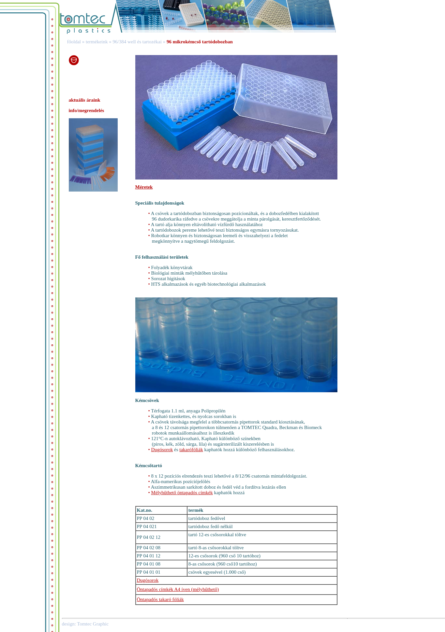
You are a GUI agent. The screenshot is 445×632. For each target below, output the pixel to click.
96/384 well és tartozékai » (140, 41)
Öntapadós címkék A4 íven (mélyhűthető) (178, 589)
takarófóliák (191, 449)
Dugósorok (162, 449)
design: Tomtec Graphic (85, 623)
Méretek (144, 187)
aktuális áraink (84, 100)
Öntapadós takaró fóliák (160, 599)
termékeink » (97, 41)
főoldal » (73, 41)
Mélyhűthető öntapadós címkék (182, 492)
